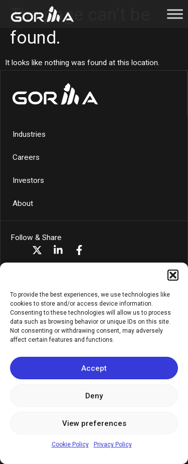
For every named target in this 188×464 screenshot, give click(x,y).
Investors (28, 180)
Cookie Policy (70, 444)
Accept (94, 368)
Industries (29, 134)
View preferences (94, 423)
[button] (173, 275)
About (23, 203)
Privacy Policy (113, 444)
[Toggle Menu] (175, 14)
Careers (26, 157)
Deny (94, 395)
